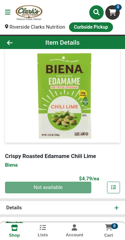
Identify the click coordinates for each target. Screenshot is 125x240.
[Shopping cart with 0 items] (112, 12)
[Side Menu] (7, 12)
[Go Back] (19, 42)
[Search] (96, 12)
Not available (48, 188)
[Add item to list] (113, 188)
